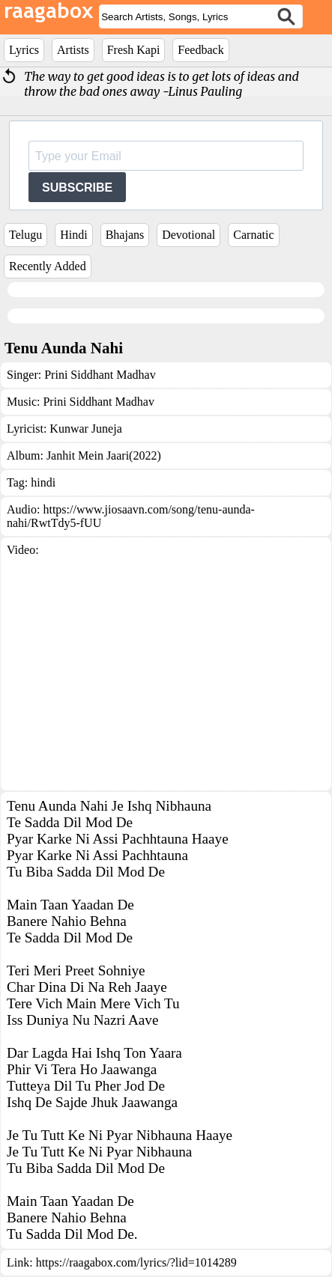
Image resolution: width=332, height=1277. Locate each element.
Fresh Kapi (133, 49)
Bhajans (125, 234)
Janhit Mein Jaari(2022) (103, 455)
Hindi (73, 234)
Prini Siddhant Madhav (99, 374)
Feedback (200, 49)
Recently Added (47, 266)
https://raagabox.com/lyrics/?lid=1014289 (136, 1262)
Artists (73, 49)
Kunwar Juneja (85, 428)
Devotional (188, 234)
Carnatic (253, 234)
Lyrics (24, 49)
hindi (43, 482)
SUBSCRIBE (77, 187)
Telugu (25, 234)
